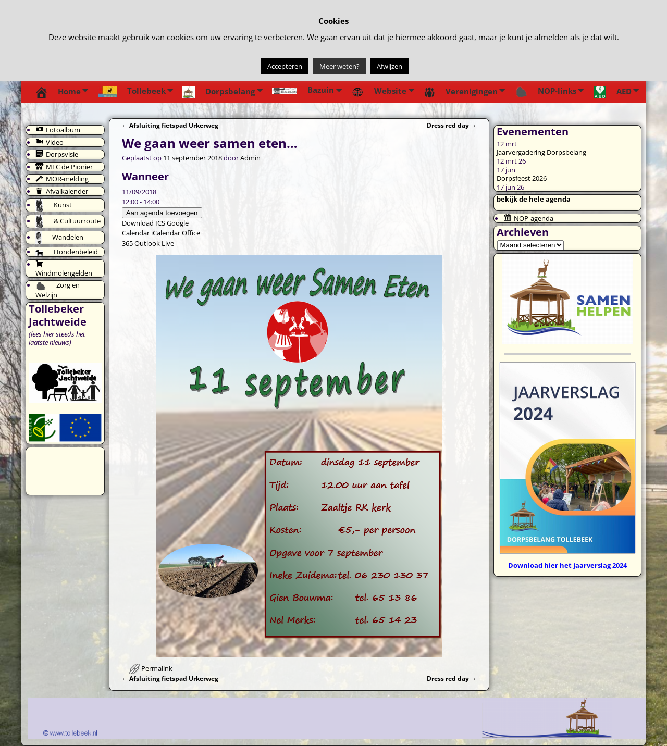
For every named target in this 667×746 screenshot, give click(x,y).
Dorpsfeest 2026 (522, 178)
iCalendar (165, 233)
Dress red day (452, 125)
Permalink (156, 668)
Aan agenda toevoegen (162, 213)
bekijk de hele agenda (534, 199)
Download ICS (143, 223)
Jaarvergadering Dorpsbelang (541, 152)
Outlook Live (154, 243)
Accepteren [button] (284, 66)
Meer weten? (339, 66)
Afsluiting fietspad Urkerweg (170, 125)
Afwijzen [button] (389, 66)
